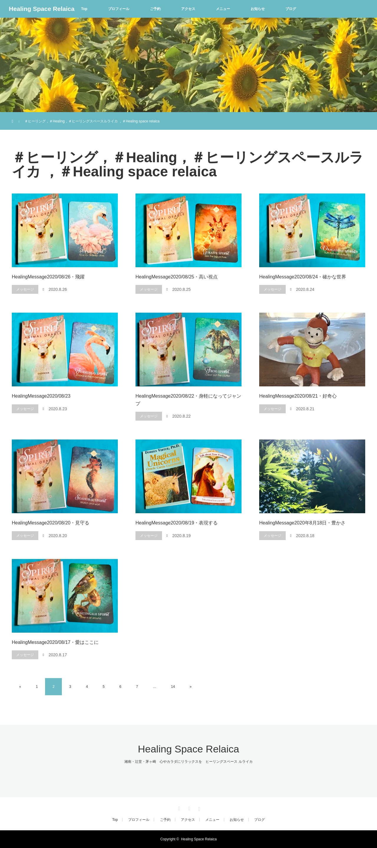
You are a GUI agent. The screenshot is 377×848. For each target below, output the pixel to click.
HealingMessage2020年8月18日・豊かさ (302, 522)
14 (173, 687)
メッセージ (25, 289)
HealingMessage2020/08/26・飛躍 (48, 276)
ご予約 (155, 9)
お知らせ (258, 9)
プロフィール (118, 9)
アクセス (188, 9)
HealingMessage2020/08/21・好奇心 (298, 395)
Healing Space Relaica (42, 8)
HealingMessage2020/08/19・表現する (176, 522)
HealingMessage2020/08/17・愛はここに (55, 642)
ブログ (290, 9)
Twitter (178, 807)
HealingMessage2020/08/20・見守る (50, 522)
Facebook (188, 807)
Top (84, 9)
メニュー (223, 9)
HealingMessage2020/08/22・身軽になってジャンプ (188, 399)
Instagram (198, 807)
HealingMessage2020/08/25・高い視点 (176, 276)
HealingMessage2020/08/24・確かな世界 (302, 276)
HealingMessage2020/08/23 (41, 395)
